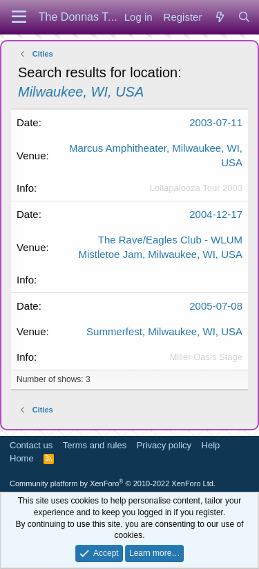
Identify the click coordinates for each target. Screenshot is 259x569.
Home (22, 458)
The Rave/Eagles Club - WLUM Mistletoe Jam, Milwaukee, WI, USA (160, 247)
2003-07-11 (215, 122)
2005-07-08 (215, 306)
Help (211, 445)
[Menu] (19, 17)
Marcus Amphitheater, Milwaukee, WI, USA (155, 155)
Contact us (31, 445)
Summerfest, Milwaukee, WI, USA (164, 331)
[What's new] (219, 17)
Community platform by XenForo (112, 483)
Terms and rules (94, 445)
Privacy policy (164, 445)
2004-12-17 (215, 214)
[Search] (244, 17)
